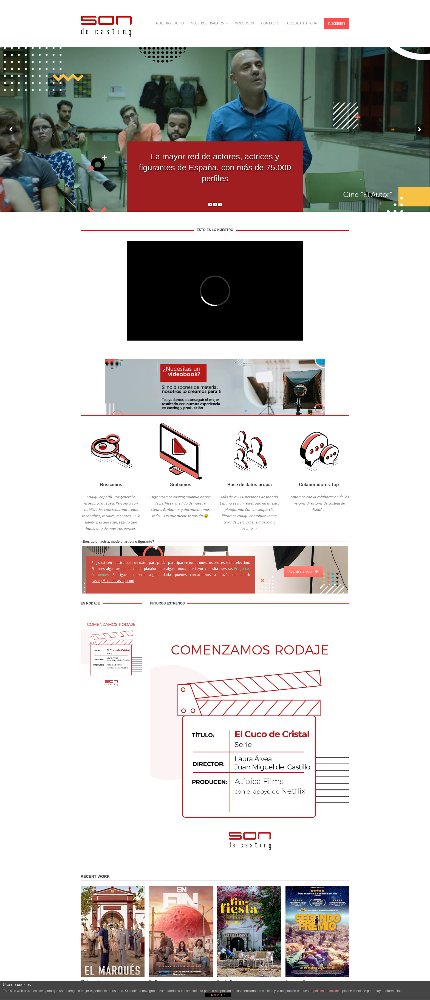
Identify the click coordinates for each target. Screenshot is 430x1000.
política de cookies (327, 991)
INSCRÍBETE (336, 23)
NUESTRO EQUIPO (170, 23)
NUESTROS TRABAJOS (209, 23)
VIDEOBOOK (244, 23)
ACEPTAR (218, 995)
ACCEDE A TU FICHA (301, 23)
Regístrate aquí (303, 571)
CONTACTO (270, 23)
